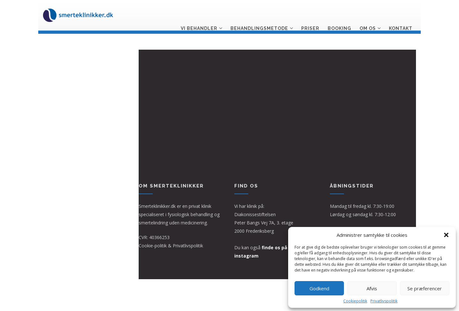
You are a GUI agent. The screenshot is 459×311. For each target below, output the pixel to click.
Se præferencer (424, 288)
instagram (246, 256)
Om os (368, 15)
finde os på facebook (286, 247)
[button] (446, 235)
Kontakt (400, 15)
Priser (310, 15)
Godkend (319, 288)
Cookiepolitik (355, 301)
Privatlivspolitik (383, 301)
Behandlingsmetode (259, 15)
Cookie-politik (153, 246)
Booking (339, 15)
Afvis (372, 288)
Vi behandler (199, 15)
